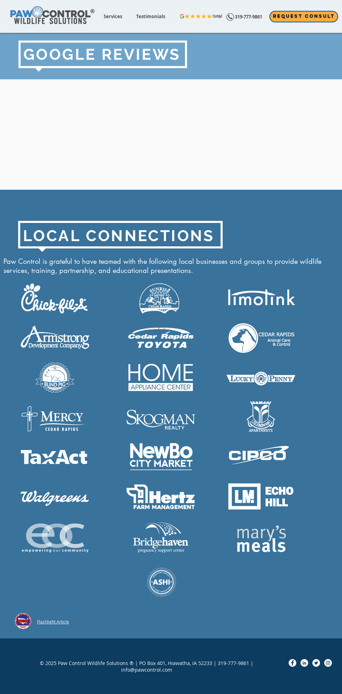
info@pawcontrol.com (146, 669)
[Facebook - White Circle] (292, 663)
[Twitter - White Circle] (316, 663)
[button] (113, 17)
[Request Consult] (303, 16)
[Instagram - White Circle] (328, 663)
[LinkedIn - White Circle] (304, 663)
